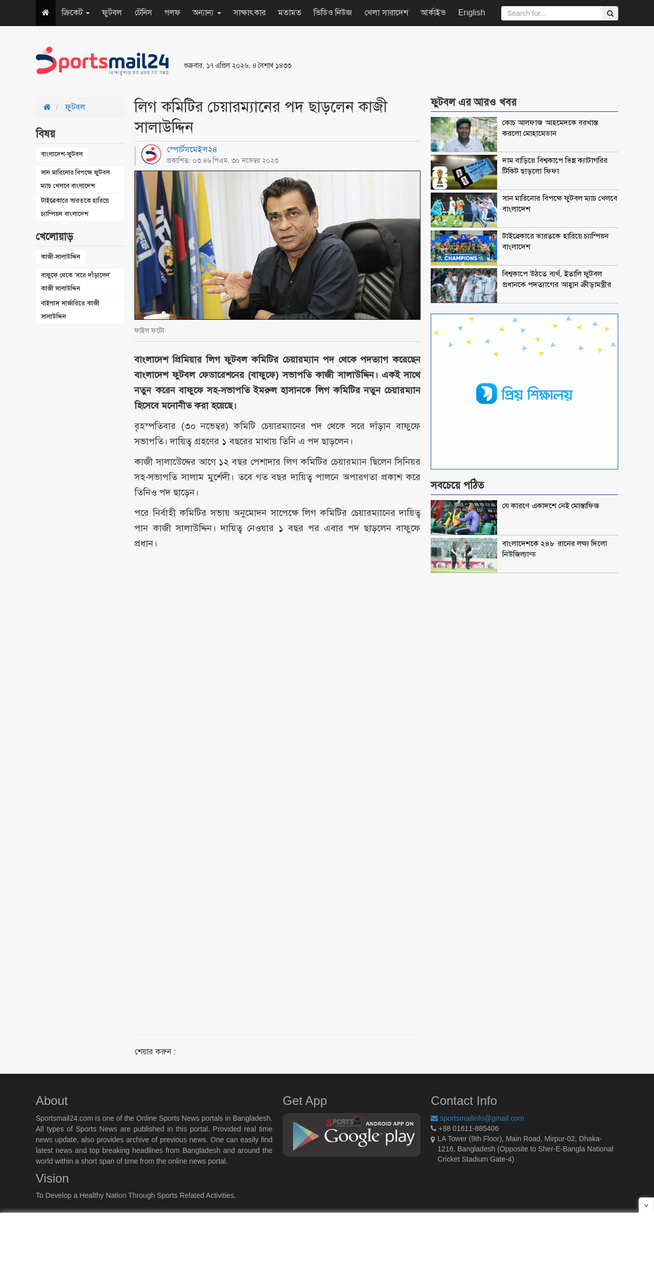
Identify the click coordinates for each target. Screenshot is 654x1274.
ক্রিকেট (76, 12)
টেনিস (143, 12)
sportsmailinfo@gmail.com (477, 1118)
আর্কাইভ (433, 12)
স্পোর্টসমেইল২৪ (192, 149)
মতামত (289, 12)
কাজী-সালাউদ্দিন (60, 257)
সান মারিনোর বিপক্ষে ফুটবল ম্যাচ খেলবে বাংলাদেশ (75, 179)
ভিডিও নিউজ (333, 12)
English (471, 12)
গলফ (172, 12)
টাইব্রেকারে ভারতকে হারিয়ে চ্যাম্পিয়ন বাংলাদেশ (75, 207)
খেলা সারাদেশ (386, 12)
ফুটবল (112, 12)
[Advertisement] (451, 61)
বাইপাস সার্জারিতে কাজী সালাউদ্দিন (70, 309)
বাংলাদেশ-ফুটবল (62, 154)
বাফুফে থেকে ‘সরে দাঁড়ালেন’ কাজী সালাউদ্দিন (76, 281)
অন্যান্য (207, 12)
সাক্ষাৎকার (249, 12)
